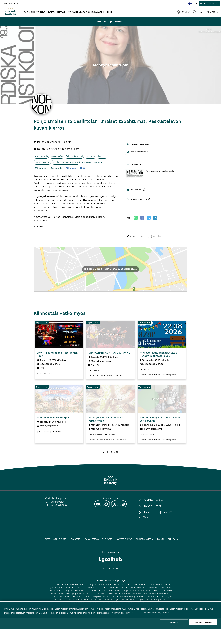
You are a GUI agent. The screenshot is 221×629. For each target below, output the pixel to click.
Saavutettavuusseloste (98, 539)
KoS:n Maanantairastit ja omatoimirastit (90, 584)
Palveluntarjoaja (167, 539)
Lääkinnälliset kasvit (91, 599)
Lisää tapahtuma (211, 3)
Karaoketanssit (59, 584)
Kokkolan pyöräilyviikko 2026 (119, 599)
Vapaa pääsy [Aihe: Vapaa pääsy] (57, 156)
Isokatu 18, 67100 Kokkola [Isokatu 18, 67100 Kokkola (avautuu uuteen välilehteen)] (52, 141)
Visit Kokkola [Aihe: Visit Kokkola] (41, 156)
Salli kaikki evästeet (203, 622)
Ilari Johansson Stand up (156, 593)
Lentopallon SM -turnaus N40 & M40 (81, 590)
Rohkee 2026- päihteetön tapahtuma (138, 596)
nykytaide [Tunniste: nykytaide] (57, 168)
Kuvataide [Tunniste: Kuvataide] (41, 168)
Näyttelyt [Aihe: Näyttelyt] (90, 156)
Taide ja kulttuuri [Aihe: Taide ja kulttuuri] (74, 156)
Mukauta (174, 622)
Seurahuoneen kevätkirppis (116, 590)
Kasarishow (55, 596)
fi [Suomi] (193, 3)
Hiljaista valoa (121, 584)
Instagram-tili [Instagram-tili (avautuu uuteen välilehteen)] (137, 199)
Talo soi (100, 587)
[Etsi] (197, 11)
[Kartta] (183, 11)
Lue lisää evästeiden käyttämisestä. (154, 612)
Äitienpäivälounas (131, 593)
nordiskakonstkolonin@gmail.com (58, 148)
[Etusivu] (10, 12)
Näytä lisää (111, 452)
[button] (156, 236)
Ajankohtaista (34, 12)
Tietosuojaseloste (55, 539)
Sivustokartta (144, 539)
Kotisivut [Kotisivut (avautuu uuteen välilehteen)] (134, 189)
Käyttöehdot (124, 539)
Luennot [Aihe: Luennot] (102, 156)
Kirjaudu (212, 12)
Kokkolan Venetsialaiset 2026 (146, 584)
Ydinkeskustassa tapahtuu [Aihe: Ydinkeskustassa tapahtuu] (66, 162)
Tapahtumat (56, 12)
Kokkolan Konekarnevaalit (121, 587)
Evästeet (75, 539)
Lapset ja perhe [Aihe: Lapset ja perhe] (42, 162)
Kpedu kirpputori (141, 590)
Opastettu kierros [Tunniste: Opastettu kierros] (91, 162)
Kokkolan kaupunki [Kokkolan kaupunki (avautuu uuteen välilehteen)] (10, 3)
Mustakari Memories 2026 (150, 587)
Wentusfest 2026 (84, 587)
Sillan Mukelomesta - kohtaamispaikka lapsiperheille (91, 596)
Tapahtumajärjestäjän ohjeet (90, 12)
